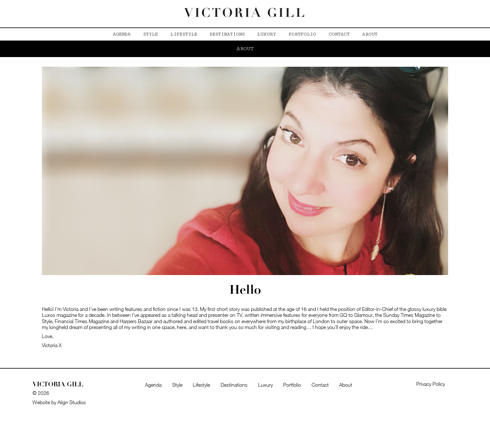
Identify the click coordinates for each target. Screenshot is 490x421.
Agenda (122, 34)
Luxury (266, 34)
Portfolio (302, 34)
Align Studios (72, 402)
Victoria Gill (245, 13)
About (370, 34)
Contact (339, 34)
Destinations (227, 34)
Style (150, 34)
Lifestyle (183, 34)
